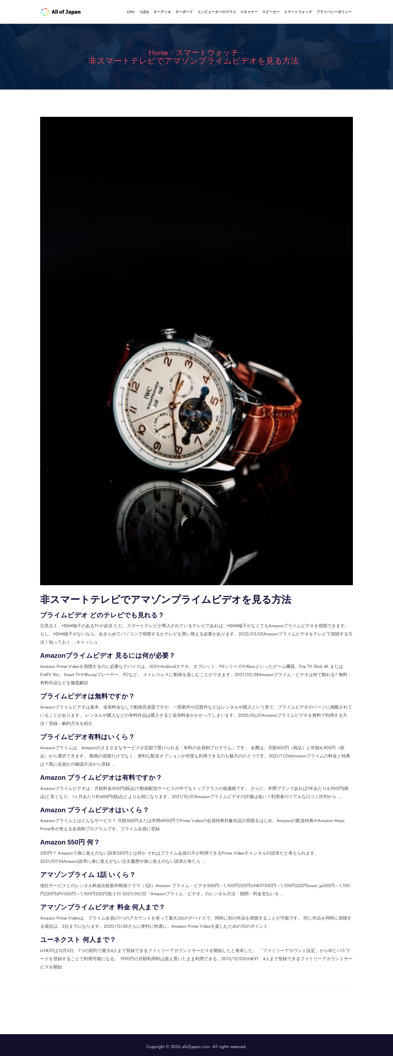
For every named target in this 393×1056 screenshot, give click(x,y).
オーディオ (175, 12)
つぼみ (158, 12)
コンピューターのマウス (225, 12)
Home (156, 52)
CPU (147, 12)
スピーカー (276, 12)
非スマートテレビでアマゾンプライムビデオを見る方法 (194, 60)
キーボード (195, 12)
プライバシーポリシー (335, 12)
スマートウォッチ (301, 12)
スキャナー (256, 12)
